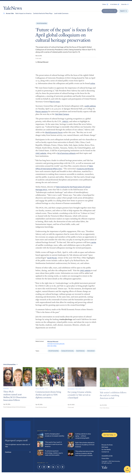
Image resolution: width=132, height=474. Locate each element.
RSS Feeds (105, 447)
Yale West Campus (62, 116)
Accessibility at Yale (107, 456)
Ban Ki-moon (55, 103)
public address (90, 107)
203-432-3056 (51, 348)
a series (93, 244)
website (41, 155)
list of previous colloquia (66, 155)
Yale (104, 468)
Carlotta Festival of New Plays (43, 13)
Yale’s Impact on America (23, 13)
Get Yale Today (109, 435)
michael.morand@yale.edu (56, 345)
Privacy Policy (105, 458)
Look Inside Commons (61, 13)
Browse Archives (107, 445)
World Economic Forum (54, 134)
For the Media (106, 449)
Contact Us (105, 452)
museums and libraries (85, 170)
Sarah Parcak (52, 259)
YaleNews (12, 8)
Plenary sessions (42, 113)
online (92, 85)
